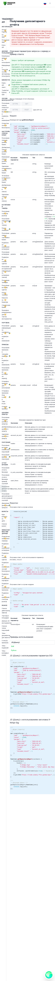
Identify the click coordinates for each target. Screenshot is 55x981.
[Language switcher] (45, 3)
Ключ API (24, 87)
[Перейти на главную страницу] (9, 3)
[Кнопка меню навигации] (49, 3)
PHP (12, 646)
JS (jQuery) (15, 642)
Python (13, 650)
